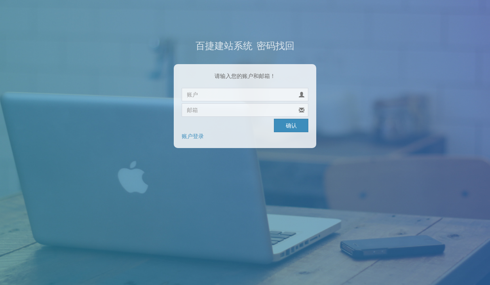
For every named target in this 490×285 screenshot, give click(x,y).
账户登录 (193, 136)
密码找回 (245, 45)
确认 (291, 125)
